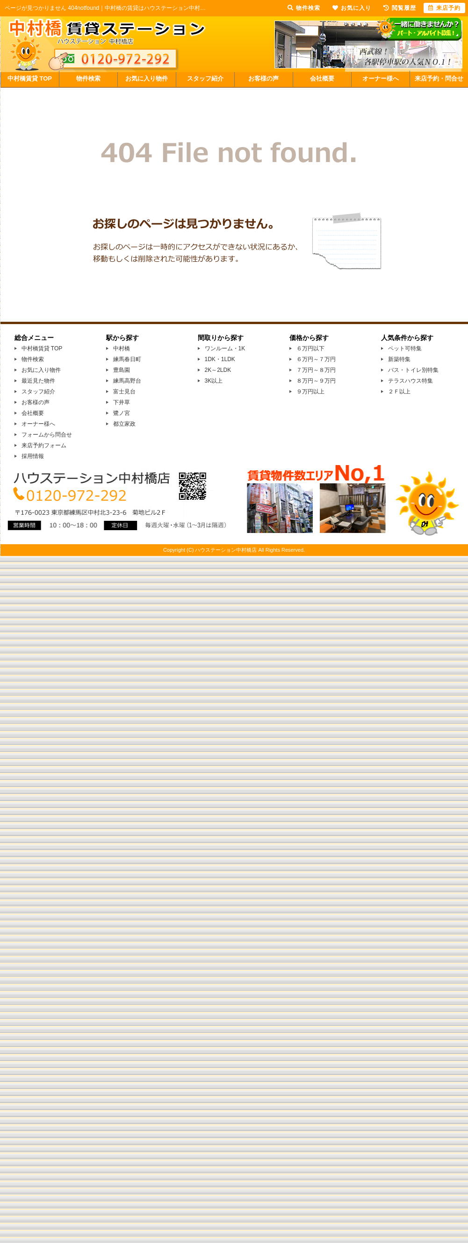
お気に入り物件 (146, 78)
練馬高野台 (127, 380)
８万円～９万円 (316, 380)
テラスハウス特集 (410, 380)
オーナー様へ (380, 78)
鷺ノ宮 (121, 413)
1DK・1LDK (220, 359)
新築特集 (399, 359)
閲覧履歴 (399, 8)
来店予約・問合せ (439, 78)
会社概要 (322, 78)
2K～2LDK (218, 370)
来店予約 (444, 8)
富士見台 (124, 391)
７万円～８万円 (316, 370)
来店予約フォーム (44, 445)
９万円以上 (310, 391)
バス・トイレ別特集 (413, 370)
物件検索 (88, 78)
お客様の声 (263, 78)
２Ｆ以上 (399, 391)
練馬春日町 (127, 359)
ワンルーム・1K (225, 348)
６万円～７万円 (316, 359)
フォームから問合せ (47, 434)
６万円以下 (310, 348)
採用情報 (33, 456)
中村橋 (121, 348)
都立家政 (124, 424)
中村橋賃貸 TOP (29, 78)
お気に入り (351, 8)
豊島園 (121, 370)
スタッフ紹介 (205, 78)
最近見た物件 (38, 380)
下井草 (121, 402)
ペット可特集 (405, 348)
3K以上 (214, 380)
